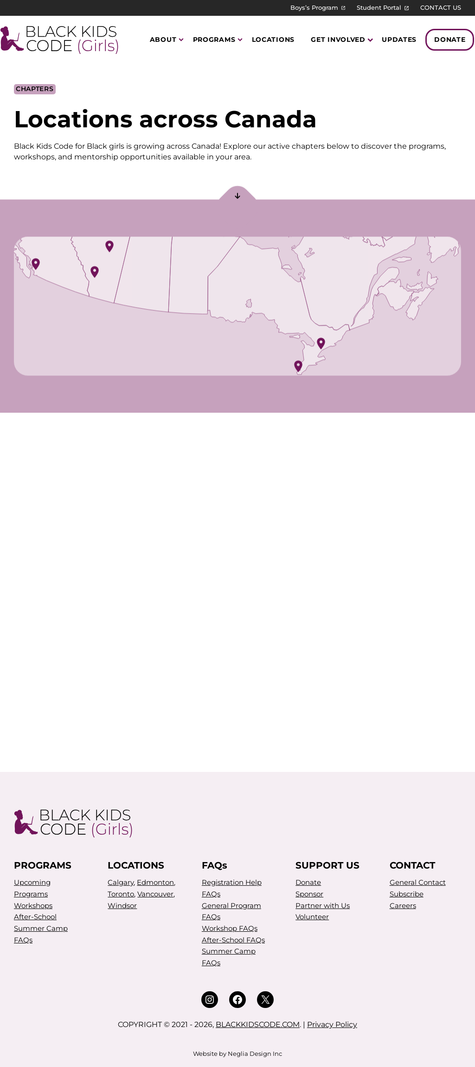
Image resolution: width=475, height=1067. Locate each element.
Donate (449, 39)
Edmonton (155, 882)
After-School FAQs (233, 939)
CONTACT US (440, 7)
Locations (273, 39)
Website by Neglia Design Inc (237, 1053)
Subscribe (407, 893)
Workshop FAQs (229, 928)
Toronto (121, 893)
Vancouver (155, 893)
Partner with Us (322, 905)
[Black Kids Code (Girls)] (61, 40)
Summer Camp (41, 928)
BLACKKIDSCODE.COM (258, 1024)
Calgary (121, 882)
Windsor (122, 905)
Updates (399, 39)
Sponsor (309, 893)
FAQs (23, 939)
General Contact (418, 882)
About (163, 39)
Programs (214, 39)
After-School (35, 916)
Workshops (33, 905)
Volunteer (312, 916)
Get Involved (338, 39)
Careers (403, 905)
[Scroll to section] (237, 197)
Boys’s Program (314, 7)
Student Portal (379, 7)
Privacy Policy (332, 1024)
